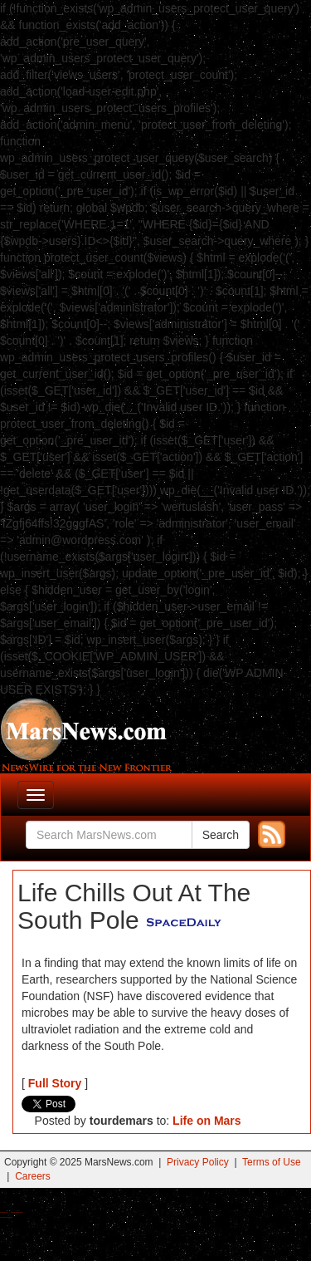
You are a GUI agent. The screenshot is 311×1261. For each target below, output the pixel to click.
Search (220, 834)
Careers (33, 1176)
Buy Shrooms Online (3, 1212)
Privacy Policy (198, 1162)
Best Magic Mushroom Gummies (17, 1212)
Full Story (55, 1083)
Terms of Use (271, 1162)
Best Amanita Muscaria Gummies (6, 1217)
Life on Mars (207, 1120)
